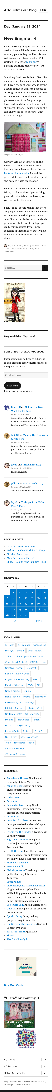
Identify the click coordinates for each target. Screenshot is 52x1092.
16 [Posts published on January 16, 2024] (19, 603)
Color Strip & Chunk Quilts (28, 656)
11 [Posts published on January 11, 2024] (32, 598)
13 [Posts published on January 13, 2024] (45, 598)
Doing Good (23, 673)
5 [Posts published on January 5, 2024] (38, 592)
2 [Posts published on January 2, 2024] (19, 592)
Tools (8, 742)
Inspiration (40, 696)
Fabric (36, 679)
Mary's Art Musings (17, 862)
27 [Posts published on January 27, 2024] (44, 609)
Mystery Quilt (35, 708)
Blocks (20, 650)
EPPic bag (31, 62)
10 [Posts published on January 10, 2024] (26, 598)
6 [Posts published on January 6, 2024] (45, 592)
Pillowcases (23, 719)
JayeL (10, 245)
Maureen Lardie (15, 866)
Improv (27, 696)
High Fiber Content (17, 839)
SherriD (11, 935)
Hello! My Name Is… (14, 1073)
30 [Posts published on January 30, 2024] (19, 615)
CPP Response (38, 662)
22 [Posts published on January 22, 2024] (13, 609)
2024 (43, 245)
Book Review (35, 650)
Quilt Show (11, 737)
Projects (26, 731)
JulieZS (15, 435)
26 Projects (24, 645)
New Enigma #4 (20, 38)
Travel (31, 742)
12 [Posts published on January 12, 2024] (38, 598)
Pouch (36, 719)
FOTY (30, 685)
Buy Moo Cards (14, 985)
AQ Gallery (9, 1059)
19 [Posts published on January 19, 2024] (38, 603)
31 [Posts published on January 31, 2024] (26, 615)
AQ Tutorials (10, 1066)
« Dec (13, 621)
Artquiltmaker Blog (20, 10)
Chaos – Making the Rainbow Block (26, 562)
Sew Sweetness (29, 737)
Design (9, 673)
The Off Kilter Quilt (17, 939)
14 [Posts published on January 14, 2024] (7, 603)
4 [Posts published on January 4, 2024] (32, 592)
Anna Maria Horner (17, 778)
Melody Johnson (16, 870)
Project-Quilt (12, 731)
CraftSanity (13, 816)
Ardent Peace (14, 797)
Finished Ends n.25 (17, 554)
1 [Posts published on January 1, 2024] (13, 592)
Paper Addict (14, 881)
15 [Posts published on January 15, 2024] (13, 603)
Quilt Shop (40, 731)
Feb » (39, 621)
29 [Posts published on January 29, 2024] (13, 615)
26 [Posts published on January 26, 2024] (38, 609)
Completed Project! (16, 662)
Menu (43, 10)
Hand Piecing (12, 696)
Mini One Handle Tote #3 (21, 558)
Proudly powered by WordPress (17, 1085)
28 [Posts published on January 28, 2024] (7, 615)
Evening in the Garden (19, 832)
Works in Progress (15, 754)
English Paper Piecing (17, 679)
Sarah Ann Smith (16, 931)
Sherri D (16, 407)
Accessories (39, 645)
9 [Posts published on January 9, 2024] (20, 598)
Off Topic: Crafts (13, 714)
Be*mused (12, 801)
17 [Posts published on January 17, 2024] (26, 603)
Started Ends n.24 (31, 464)
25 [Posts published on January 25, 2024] (32, 609)
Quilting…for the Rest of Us (22, 924)
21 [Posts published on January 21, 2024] (7, 609)
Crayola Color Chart (17, 820)
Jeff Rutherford (15, 851)
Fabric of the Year (14, 685)
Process (9, 725)
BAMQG (9, 650)
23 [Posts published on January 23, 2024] (19, 609)
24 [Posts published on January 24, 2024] (26, 609)
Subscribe (12, 385)
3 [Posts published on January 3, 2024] (26, 592)
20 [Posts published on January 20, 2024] (44, 603)
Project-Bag (28, 248)
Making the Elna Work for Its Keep (26, 550)
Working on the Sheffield (21, 546)
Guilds (27, 691)
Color (8, 656)
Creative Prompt (14, 668)
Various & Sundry (14, 748)
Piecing (9, 719)
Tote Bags (19, 742)
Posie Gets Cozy (15, 904)
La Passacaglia (13, 702)
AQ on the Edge (15, 786)
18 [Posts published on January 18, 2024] (32, 603)
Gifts (38, 685)
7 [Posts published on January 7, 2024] (7, 598)
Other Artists (32, 714)
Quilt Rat (12, 908)
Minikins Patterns (14, 248)
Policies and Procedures (33, 1082)
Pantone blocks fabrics (16, 173)
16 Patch (9, 645)
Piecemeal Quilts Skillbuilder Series (26, 885)
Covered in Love (15, 805)
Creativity (32, 668)
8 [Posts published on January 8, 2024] (13, 598)
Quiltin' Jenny (14, 916)
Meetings (29, 702)
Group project (13, 691)
